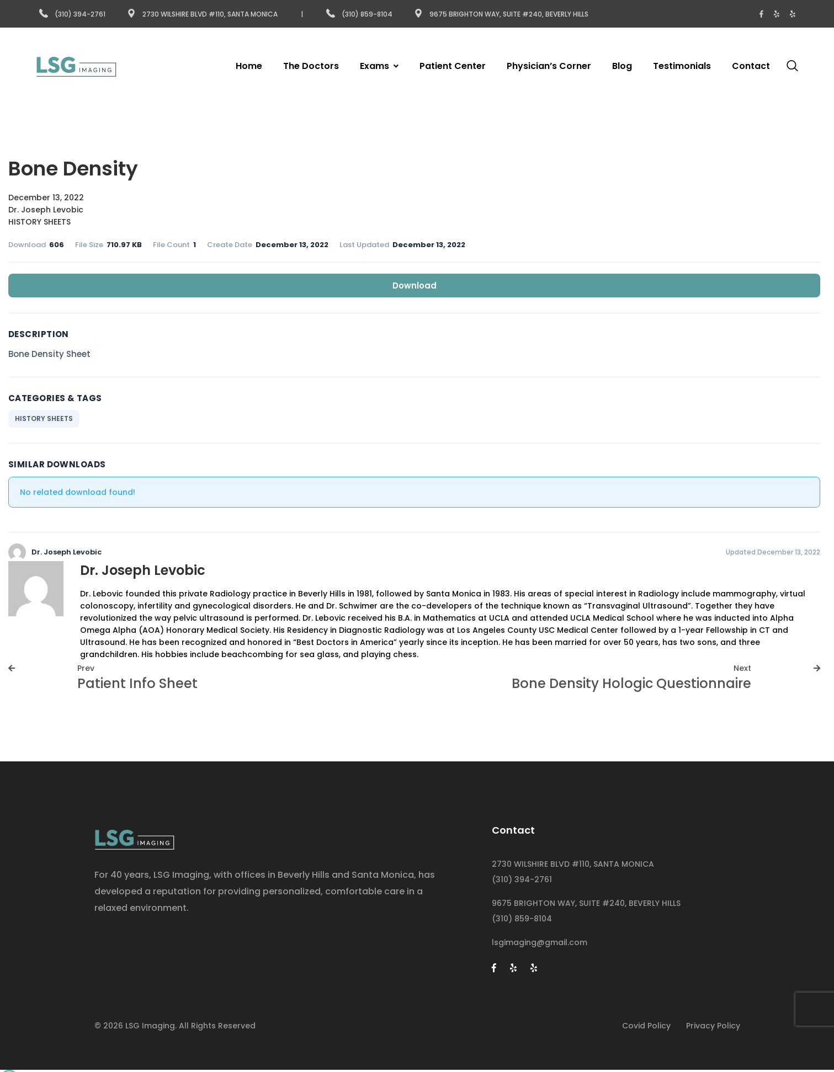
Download (414, 285)
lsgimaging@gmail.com (539, 942)
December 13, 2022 (46, 197)
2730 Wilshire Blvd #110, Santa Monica (202, 14)
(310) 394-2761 (72, 14)
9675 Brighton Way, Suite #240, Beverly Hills (501, 14)
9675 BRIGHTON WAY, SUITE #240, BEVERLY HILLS (586, 903)
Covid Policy (646, 1025)
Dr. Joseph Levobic (45, 209)
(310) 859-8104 (360, 14)
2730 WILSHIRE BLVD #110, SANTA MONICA (573, 864)
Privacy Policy (713, 1025)
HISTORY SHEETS (39, 221)
